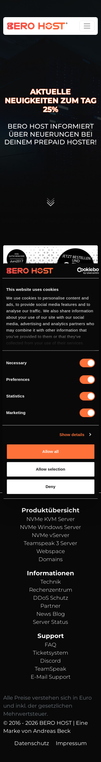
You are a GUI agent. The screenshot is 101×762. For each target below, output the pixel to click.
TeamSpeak (50, 669)
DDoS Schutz (50, 598)
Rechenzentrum (50, 590)
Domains (51, 559)
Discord (50, 661)
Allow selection (50, 469)
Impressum (71, 743)
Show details (72, 434)
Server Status (50, 622)
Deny (50, 486)
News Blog (50, 614)
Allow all (50, 451)
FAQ (50, 644)
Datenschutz (31, 743)
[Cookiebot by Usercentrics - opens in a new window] (76, 270)
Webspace (50, 551)
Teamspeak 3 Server (50, 543)
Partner (50, 606)
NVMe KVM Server (50, 519)
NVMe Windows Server (50, 527)
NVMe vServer (50, 535)
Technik (50, 582)
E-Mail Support (51, 677)
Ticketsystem (50, 653)
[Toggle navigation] (87, 26)
